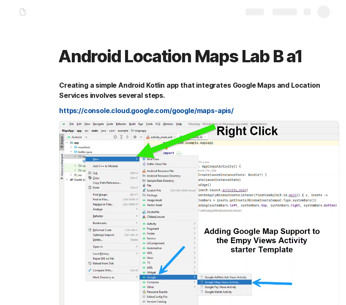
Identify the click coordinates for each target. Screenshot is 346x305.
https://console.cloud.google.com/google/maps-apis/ (146, 110)
